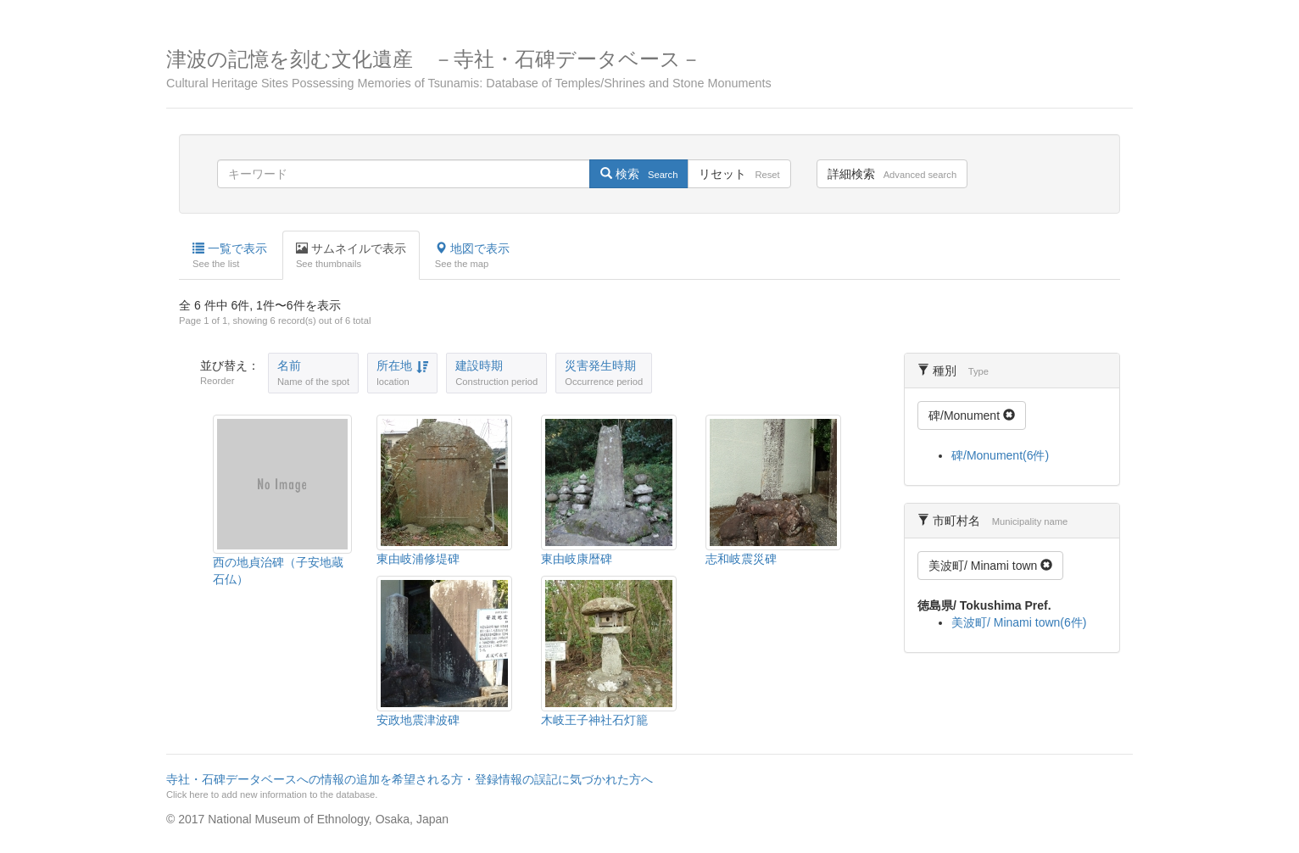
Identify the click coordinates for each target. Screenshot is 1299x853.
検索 (638, 174)
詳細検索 (892, 174)
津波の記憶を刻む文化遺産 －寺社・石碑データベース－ (649, 69)
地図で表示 (472, 256)
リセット (739, 174)
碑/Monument (971, 415)
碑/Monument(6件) (1000, 455)
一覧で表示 (229, 256)
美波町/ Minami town (990, 565)
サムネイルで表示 (351, 256)
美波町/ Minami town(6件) (1018, 622)
